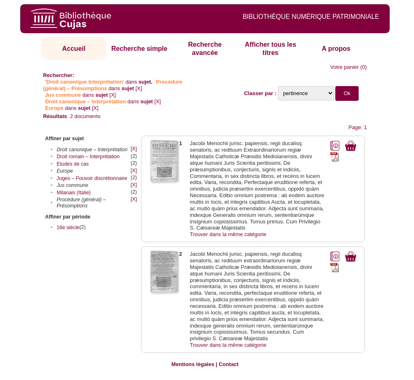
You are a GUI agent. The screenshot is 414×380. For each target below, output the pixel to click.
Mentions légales (192, 364)
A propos (336, 48)
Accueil (74, 48)
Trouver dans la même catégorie (228, 234)
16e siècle (68, 227)
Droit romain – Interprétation (88, 156)
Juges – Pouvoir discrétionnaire (92, 178)
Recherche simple (139, 48)
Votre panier (344, 67)
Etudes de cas (73, 164)
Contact (229, 364)
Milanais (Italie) (74, 193)
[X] (138, 88)
